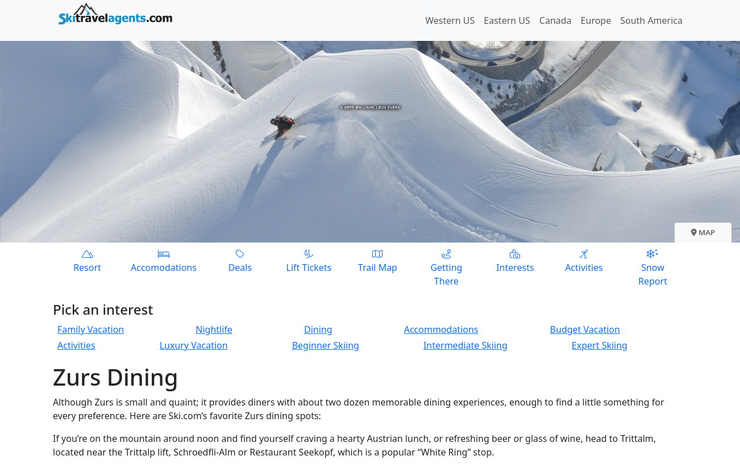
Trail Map (377, 260)
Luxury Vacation (194, 345)
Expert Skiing (599, 345)
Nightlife (214, 329)
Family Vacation (90, 329)
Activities (584, 260)
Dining (318, 329)
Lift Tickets (309, 260)
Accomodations (164, 260)
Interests (515, 260)
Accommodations (441, 329)
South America (651, 20)
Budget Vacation (585, 329)
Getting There (446, 267)
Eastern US (507, 20)
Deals (240, 260)
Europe (596, 20)
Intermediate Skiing (465, 345)
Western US (450, 20)
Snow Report (652, 267)
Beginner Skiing (325, 345)
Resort (87, 260)
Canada (555, 20)
